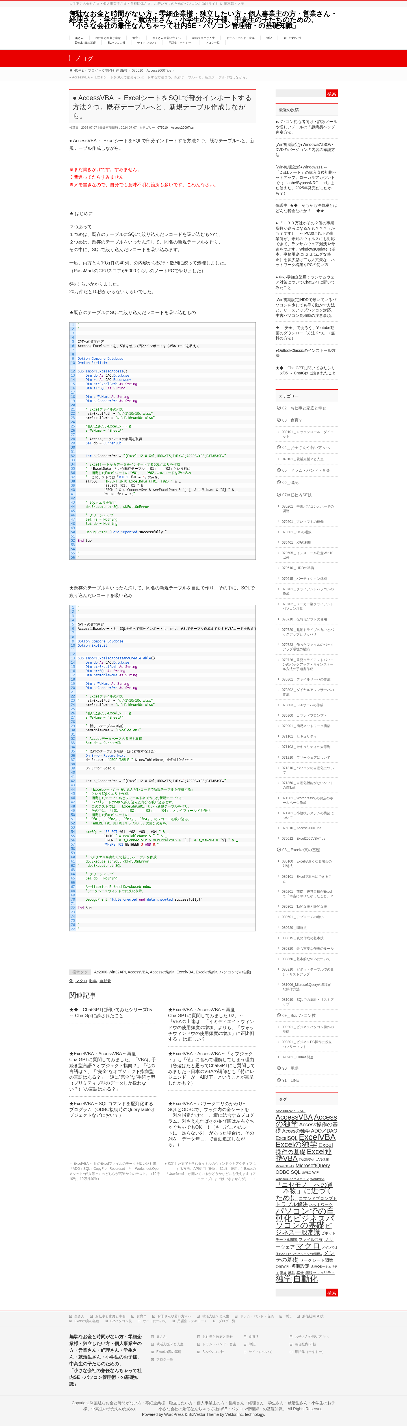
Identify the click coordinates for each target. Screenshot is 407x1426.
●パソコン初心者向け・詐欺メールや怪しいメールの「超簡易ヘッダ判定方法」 (306, 127)
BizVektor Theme (204, 1414)
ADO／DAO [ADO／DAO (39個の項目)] (324, 1131)
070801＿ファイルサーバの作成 (306, 679)
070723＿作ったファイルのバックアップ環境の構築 (308, 647)
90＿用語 (290, 1068)
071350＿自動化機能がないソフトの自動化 (308, 785)
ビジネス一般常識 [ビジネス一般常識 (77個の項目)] (304, 1229)
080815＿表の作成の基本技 (303, 938)
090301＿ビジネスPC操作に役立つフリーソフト (307, 1044)
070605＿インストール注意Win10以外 (307, 555)
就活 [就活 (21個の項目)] (291, 1273)
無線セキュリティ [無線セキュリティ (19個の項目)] (320, 1273)
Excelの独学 (206, 972)
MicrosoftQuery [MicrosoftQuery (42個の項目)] (313, 1165)
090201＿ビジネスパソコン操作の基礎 (308, 1029)
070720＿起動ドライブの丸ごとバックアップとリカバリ (308, 632)
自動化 (105, 981)
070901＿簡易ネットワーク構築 (306, 726)
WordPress (174, 1414)
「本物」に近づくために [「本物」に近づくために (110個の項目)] (304, 1194)
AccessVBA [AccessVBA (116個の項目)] (294, 1117)
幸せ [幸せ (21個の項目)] (300, 1273)
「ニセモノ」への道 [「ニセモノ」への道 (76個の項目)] (304, 1184)
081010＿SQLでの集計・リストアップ (308, 1002)
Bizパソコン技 (121, 1321)
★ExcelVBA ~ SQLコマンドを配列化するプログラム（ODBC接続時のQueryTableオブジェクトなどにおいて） (112, 1109)
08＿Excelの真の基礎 (301, 850)
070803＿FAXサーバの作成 (302, 705)
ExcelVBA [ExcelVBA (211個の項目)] (317, 1137)
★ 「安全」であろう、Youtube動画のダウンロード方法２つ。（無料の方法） (305, 333)
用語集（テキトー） (192, 1321)
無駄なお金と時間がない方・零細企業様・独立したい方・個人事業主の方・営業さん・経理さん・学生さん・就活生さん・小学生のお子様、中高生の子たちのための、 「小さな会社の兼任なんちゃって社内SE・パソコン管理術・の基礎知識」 (207, 19)
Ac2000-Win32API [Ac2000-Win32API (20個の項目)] (291, 1111)
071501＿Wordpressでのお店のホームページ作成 (307, 800)
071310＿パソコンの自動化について (308, 770)
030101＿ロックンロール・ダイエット (308, 434)
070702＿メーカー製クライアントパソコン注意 (308, 606)
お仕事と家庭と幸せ (110, 1316)
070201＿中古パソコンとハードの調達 (308, 508)
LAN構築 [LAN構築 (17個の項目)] (322, 1160)
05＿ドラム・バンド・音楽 (306, 470)
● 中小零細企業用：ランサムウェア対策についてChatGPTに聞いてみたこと (305, 282)
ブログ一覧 (226, 1321)
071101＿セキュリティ (299, 736)
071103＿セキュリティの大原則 (306, 747)
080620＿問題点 (294, 928)
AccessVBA (138, 972)
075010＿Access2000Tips (175, 127)
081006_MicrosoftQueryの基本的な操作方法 (307, 987)
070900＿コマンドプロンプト (304, 716)
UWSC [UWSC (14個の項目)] (306, 1172)
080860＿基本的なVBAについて (306, 959)
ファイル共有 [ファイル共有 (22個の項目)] (310, 1240)
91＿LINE (290, 1080)
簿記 (288, 1316)
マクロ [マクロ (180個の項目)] (308, 1245)
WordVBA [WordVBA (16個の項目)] (317, 1179)
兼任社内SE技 (313, 1316)
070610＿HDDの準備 (298, 568)
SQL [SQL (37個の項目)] (295, 1172)
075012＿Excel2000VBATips (303, 839)
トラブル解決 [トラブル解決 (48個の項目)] (292, 1204)
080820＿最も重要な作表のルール (308, 949)
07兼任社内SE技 (297, 495)
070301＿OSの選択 (296, 532)
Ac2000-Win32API (110, 972)
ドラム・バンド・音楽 (257, 1316)
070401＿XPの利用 (296, 543)
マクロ (81, 981)
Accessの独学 (162, 972)
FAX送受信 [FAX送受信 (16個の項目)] (306, 1159)
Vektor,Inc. (234, 1414)
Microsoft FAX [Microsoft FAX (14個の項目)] (285, 1166)
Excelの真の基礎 (86, 1321)
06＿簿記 (290, 483)
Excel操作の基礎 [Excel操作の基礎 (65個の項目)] (304, 1148)
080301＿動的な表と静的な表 (304, 907)
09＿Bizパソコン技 (299, 1015)
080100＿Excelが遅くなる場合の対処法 (307, 863)
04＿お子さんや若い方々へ (306, 448)
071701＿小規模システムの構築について (308, 815)
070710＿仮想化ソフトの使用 (304, 619)
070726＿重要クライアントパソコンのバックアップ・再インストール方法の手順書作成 (308, 664)
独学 (93, 981)
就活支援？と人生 (215, 1316)
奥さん (79, 1316)
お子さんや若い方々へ (174, 1316)
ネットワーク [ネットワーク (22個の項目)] (321, 1205)
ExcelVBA (185, 972)
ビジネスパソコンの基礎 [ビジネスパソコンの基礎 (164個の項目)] (305, 1222)
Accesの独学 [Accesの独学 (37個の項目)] (296, 1131)
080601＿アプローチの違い (303, 917)
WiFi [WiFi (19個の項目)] (315, 1173)
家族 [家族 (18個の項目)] (283, 1273)
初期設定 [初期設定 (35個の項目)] (300, 1266)
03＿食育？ (292, 420)
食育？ (142, 1316)
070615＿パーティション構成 (304, 579)
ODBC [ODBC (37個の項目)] (283, 1172)
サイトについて (154, 1321)
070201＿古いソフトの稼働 (303, 522)
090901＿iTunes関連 (297, 1057)
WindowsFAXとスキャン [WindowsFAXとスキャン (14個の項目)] (292, 1179)
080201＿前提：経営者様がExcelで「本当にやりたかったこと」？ (308, 894)
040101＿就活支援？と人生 (303, 459)
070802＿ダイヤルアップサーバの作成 (308, 692)
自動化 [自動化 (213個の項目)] (305, 1278)
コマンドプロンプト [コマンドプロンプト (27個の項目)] (318, 1198)
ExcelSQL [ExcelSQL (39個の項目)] (287, 1138)
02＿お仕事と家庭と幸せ (304, 408)
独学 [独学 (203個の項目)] (284, 1278)
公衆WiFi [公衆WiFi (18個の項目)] (282, 1267)
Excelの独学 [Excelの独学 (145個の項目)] (296, 1144)
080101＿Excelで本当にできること (307, 879)
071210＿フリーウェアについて (306, 758)
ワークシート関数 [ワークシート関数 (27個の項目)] (316, 1260)
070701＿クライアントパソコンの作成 (308, 591)
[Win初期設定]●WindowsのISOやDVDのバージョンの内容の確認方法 (305, 149)
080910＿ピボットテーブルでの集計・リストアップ (308, 972)
